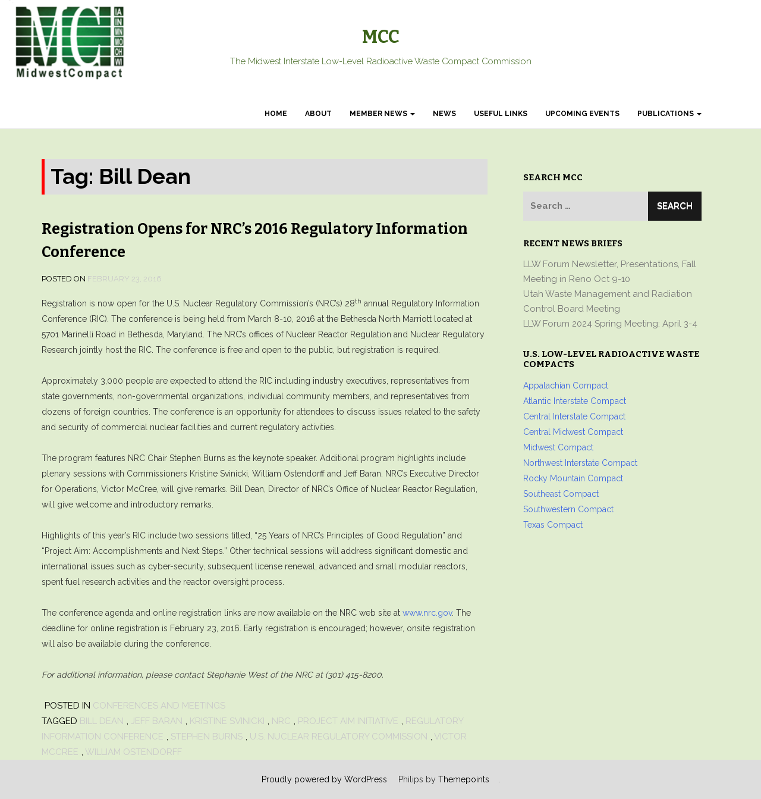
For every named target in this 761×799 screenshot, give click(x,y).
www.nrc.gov (427, 613)
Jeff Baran (157, 721)
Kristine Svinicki (227, 721)
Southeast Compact (561, 494)
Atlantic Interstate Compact (574, 401)
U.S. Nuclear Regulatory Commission (338, 736)
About (318, 113)
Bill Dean (102, 721)
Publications (669, 113)
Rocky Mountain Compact (573, 478)
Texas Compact (553, 524)
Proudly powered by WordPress (324, 779)
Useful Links (500, 113)
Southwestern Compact (568, 509)
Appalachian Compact (565, 385)
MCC (381, 37)
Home (276, 113)
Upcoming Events (582, 113)
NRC (281, 721)
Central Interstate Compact (574, 416)
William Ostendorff (133, 752)
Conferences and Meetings (159, 705)
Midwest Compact (558, 447)
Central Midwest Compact (573, 432)
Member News (382, 113)
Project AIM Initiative (348, 721)
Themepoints (463, 779)
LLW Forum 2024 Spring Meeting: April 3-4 (610, 323)
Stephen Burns (207, 736)
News (444, 113)
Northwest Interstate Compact (580, 463)
